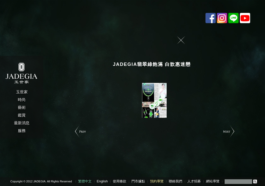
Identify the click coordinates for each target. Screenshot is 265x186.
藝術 (22, 107)
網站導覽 (212, 181)
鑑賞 (22, 115)
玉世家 (22, 92)
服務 (22, 130)
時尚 (22, 99)
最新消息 (22, 123)
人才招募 (194, 181)
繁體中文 (85, 181)
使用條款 (119, 181)
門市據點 (138, 181)
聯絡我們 (175, 181)
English (102, 181)
